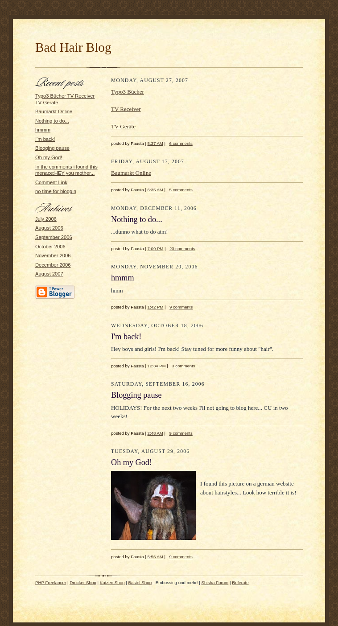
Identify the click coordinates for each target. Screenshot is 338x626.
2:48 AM (155, 433)
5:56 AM (155, 556)
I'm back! (45, 139)
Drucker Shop (83, 582)
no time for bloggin (55, 191)
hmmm (42, 129)
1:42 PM (156, 307)
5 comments (180, 189)
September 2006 (53, 237)
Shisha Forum (215, 582)
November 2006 (53, 255)
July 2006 (46, 219)
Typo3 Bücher (127, 91)
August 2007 (49, 273)
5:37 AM (155, 143)
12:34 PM (157, 365)
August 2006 (49, 228)
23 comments (182, 248)
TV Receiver (126, 109)
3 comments (183, 365)
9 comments (181, 307)
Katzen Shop (112, 582)
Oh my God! (48, 157)
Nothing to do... (52, 121)
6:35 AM (155, 189)
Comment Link (51, 182)
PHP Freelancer (50, 582)
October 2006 (50, 246)
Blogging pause (52, 148)
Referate (240, 582)
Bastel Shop (140, 582)
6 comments (180, 143)
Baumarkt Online (53, 111)
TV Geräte (123, 126)
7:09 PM (156, 248)
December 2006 (53, 265)
